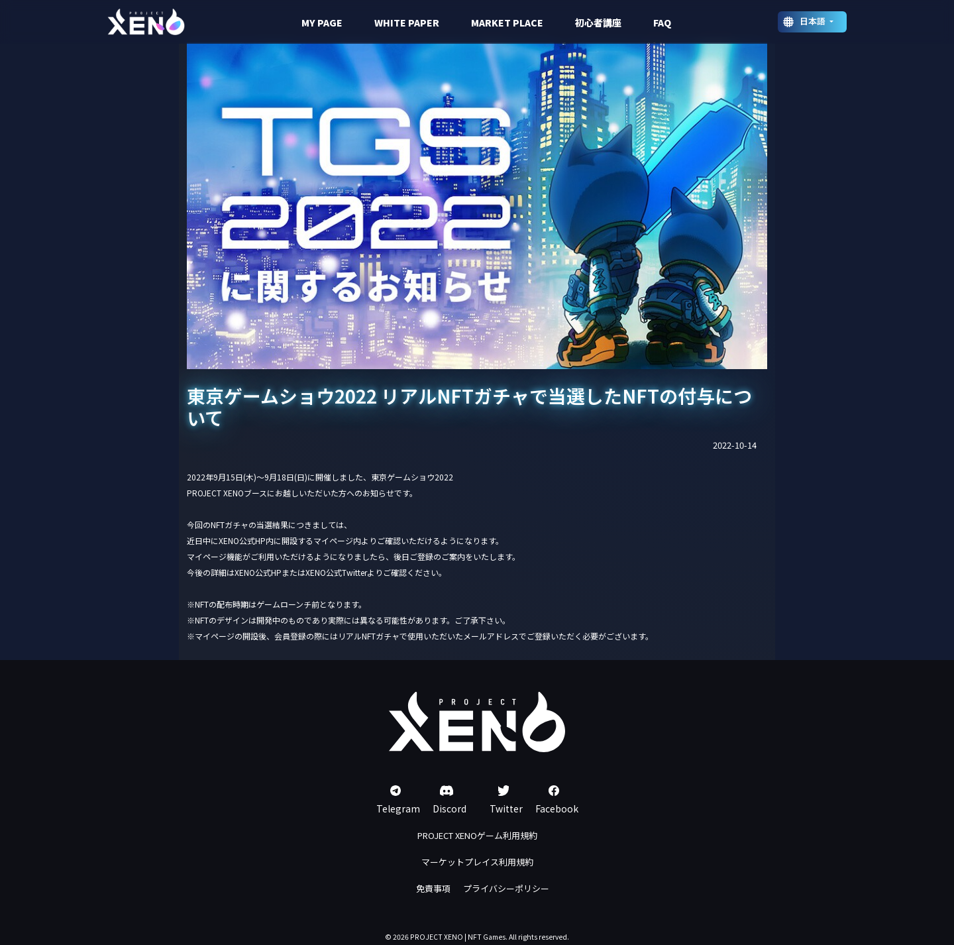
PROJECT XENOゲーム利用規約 (477, 835)
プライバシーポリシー (506, 888)
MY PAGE (322, 22)
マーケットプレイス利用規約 (477, 862)
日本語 (813, 21)
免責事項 (433, 888)
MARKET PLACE (507, 22)
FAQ (662, 22)
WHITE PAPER (406, 22)
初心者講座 (598, 22)
